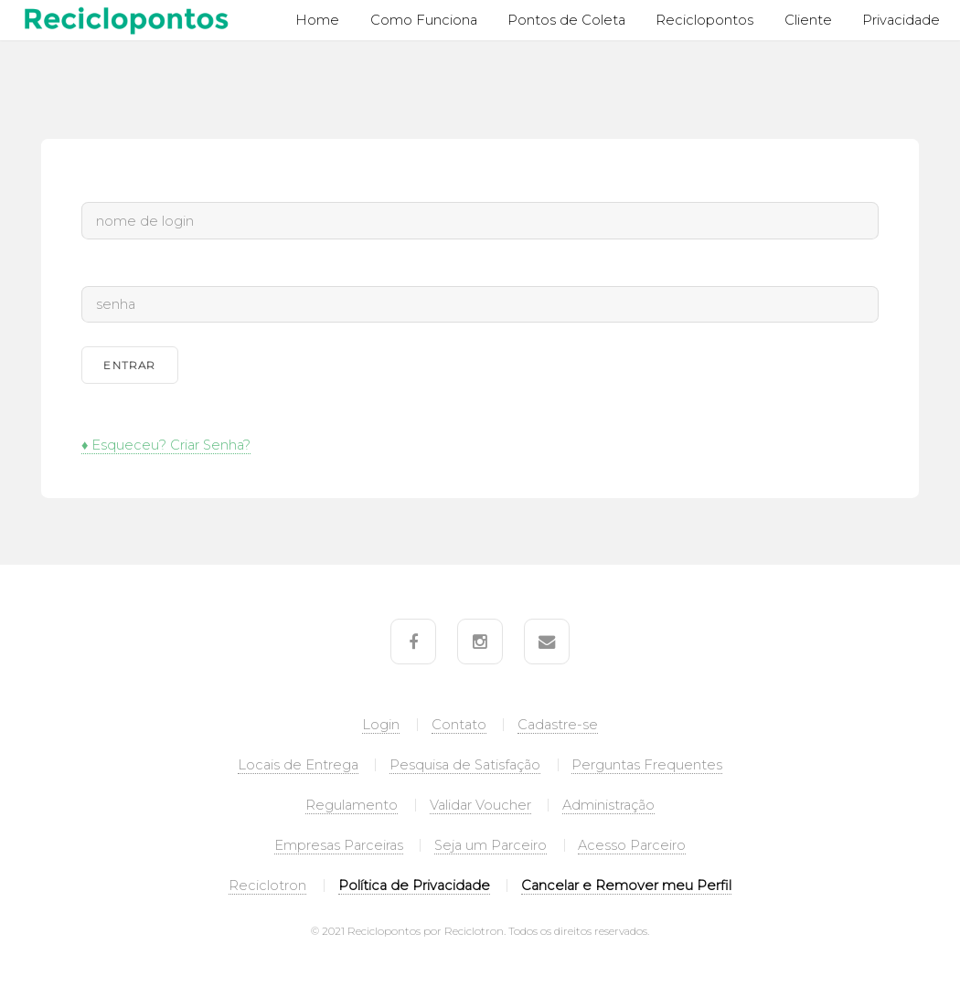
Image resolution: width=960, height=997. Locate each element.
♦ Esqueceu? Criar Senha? (166, 445)
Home (317, 20)
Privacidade (901, 20)
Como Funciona (423, 20)
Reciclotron (267, 885)
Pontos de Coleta (566, 20)
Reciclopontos (704, 20)
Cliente (808, 20)
